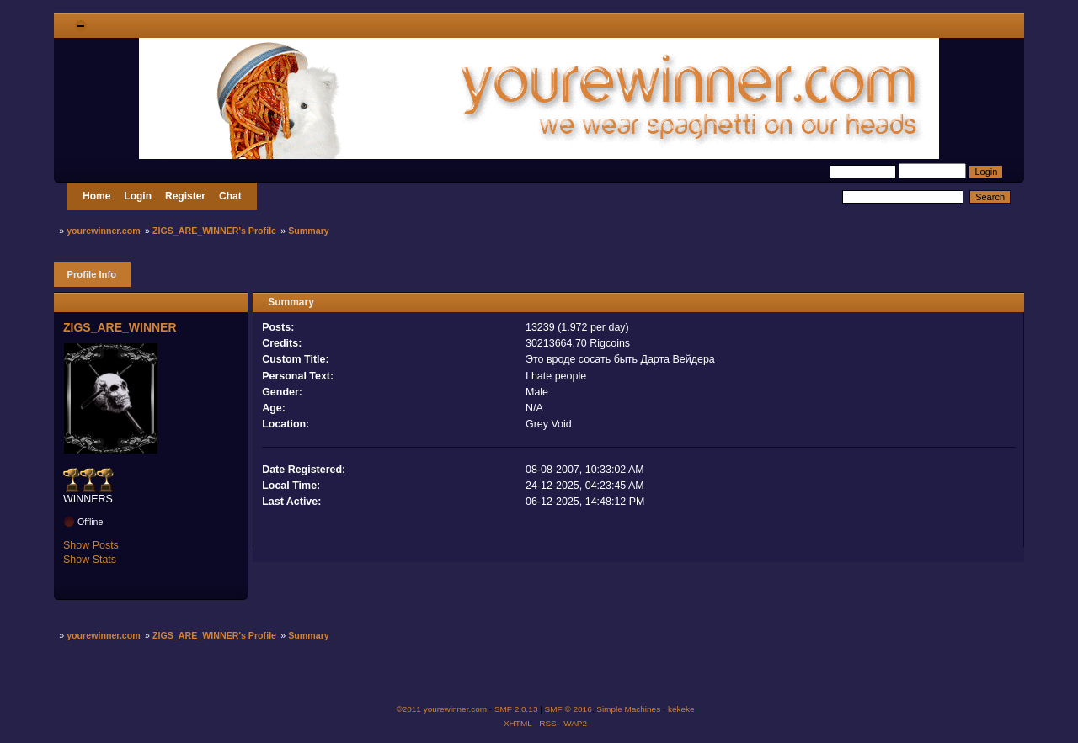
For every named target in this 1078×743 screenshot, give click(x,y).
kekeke (681, 709)
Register (185, 196)
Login (138, 196)
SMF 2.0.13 (516, 709)
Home (96, 196)
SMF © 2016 (568, 709)
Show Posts (91, 545)
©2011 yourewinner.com (441, 709)
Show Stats (89, 559)
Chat (230, 196)
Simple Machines (628, 709)
